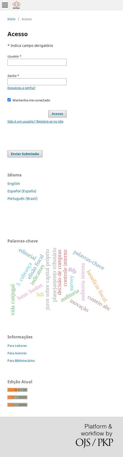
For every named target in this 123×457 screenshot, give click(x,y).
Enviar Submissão (25, 154)
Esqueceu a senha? (21, 87)
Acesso (57, 114)
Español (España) (21, 191)
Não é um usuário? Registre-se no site (35, 121)
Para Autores (17, 353)
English (13, 183)
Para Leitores (17, 345)
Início (11, 19)
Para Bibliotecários (21, 360)
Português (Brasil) (22, 198)
